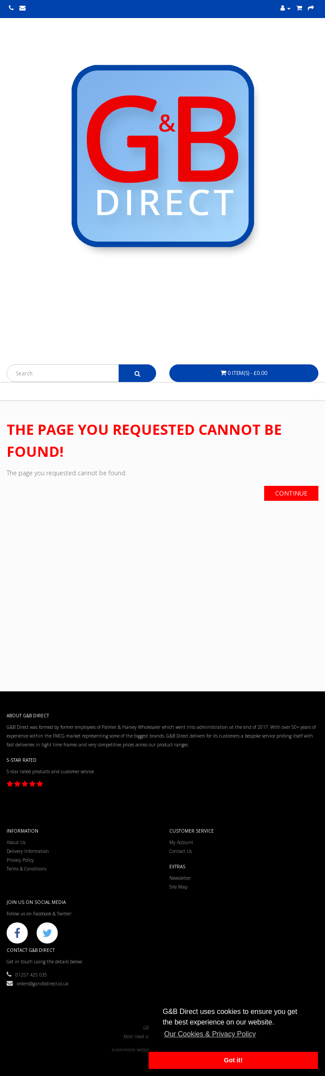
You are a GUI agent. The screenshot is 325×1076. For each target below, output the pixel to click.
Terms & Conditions (26, 869)
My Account (181, 842)
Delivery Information (28, 851)
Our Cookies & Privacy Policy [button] (210, 1034)
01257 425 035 (27, 975)
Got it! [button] (233, 1060)
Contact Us (180, 851)
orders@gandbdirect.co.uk (37, 984)
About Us (16, 842)
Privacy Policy (20, 860)
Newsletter (180, 878)
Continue (291, 493)
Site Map (178, 887)
